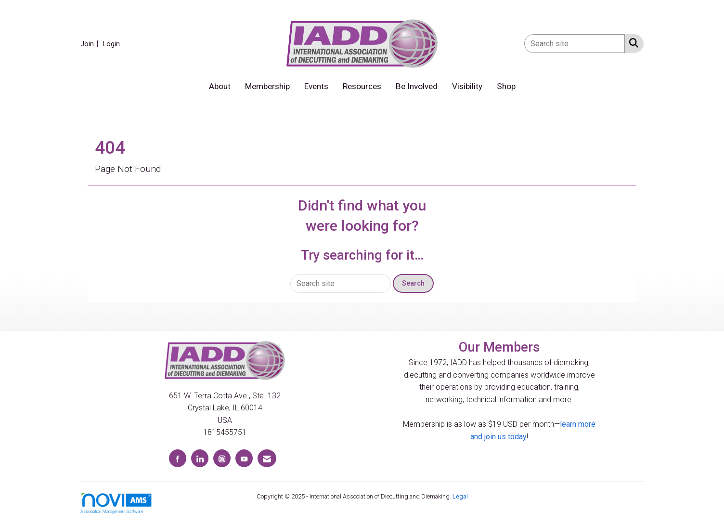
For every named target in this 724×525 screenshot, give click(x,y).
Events (316, 86)
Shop (506, 86)
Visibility (467, 86)
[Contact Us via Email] (267, 458)
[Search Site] (632, 43)
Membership (267, 86)
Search (413, 283)
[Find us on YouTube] (244, 458)
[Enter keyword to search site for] (574, 43)
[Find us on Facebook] (177, 458)
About (220, 86)
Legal (460, 496)
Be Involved (417, 86)
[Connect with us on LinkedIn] (199, 458)
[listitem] (90, 43)
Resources (362, 86)
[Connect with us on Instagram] (222, 458)
